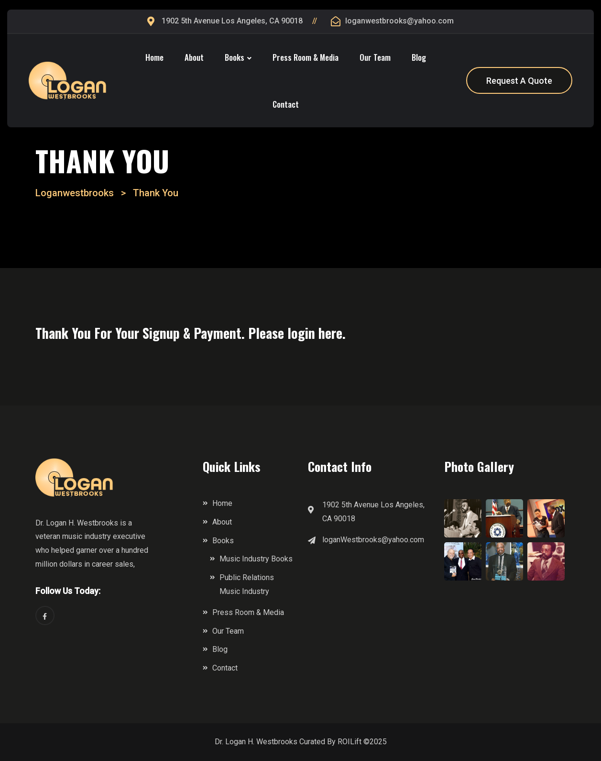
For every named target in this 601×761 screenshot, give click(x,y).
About (194, 57)
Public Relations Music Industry (246, 584)
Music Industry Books (256, 558)
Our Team (375, 57)
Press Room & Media (306, 57)
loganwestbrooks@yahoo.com (399, 20)
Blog (419, 57)
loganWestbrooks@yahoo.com (373, 539)
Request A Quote (519, 81)
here (330, 333)
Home (154, 57)
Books (234, 57)
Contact (286, 104)
